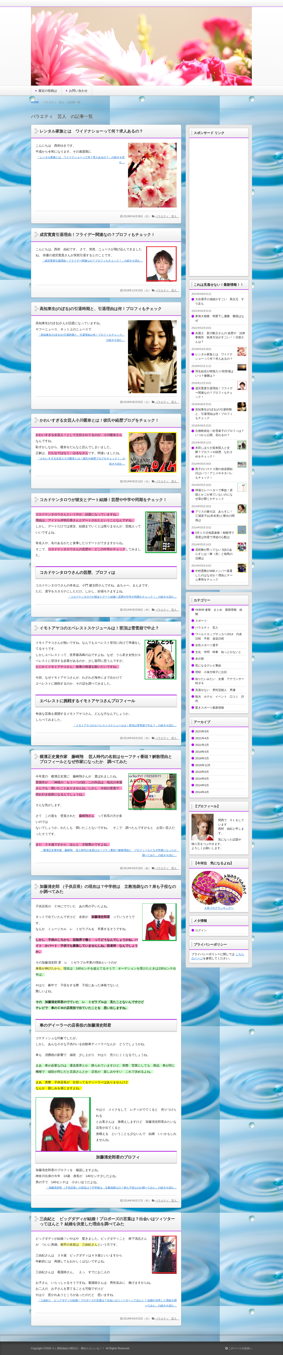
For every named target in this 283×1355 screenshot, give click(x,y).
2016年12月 (202, 765)
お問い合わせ (78, 90)
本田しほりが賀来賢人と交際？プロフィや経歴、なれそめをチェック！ (214, 452)
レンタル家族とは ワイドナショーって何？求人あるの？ (91, 131)
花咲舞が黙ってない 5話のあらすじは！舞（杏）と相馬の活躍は (214, 554)
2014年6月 (202, 778)
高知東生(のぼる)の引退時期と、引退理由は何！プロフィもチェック (101, 309)
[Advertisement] (219, 206)
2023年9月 (202, 731)
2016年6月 (202, 771)
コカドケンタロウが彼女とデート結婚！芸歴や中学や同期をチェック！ (103, 500)
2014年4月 (202, 792)
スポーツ (201, 620)
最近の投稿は (47, 90)
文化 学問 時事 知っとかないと (218, 652)
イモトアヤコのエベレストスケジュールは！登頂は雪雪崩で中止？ (99, 628)
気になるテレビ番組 (208, 665)
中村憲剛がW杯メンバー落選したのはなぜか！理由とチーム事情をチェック (214, 575)
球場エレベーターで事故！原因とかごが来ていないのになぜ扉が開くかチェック (214, 494)
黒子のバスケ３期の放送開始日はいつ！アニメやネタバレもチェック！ (214, 473)
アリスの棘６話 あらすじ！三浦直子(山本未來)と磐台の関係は (215, 516)
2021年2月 (202, 745)
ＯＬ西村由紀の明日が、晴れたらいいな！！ (78, 1348)
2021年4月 (202, 738)
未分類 (199, 658)
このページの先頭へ (238, 1348)
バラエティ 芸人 (167, 216)
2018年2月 (202, 758)
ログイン (201, 930)
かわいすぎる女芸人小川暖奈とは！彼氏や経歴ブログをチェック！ (99, 420)
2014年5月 (202, 785)
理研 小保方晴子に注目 (211, 672)
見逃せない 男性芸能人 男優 (215, 690)
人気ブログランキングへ (218, 908)
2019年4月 (202, 751)
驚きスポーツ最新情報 (209, 707)
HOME (35, 102)
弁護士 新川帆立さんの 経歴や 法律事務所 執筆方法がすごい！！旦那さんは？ (220, 337)
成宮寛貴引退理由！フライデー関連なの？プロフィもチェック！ (97, 234)
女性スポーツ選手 (208, 645)
